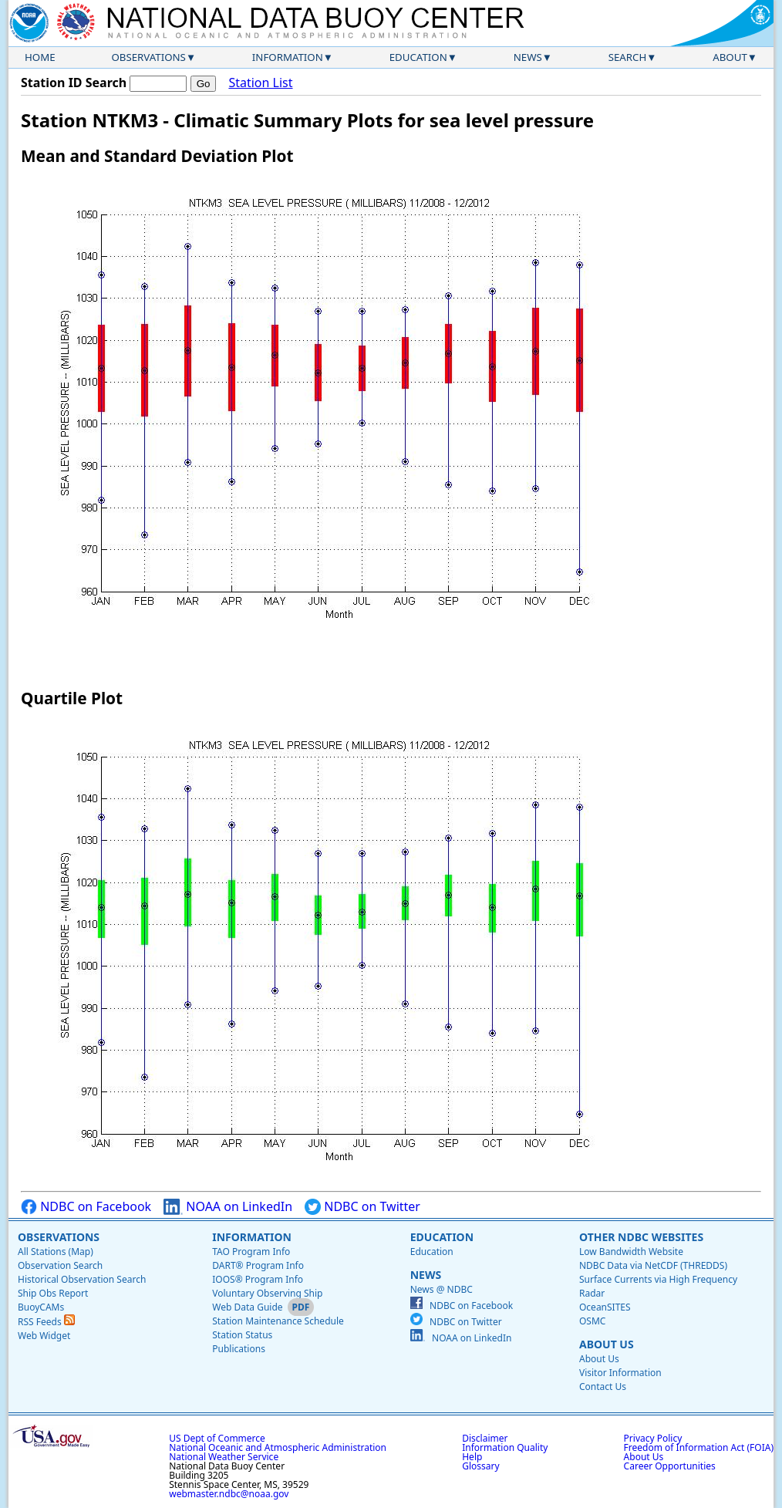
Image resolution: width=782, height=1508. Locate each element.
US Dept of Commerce (217, 1438)
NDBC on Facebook (86, 1207)
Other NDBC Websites (641, 1237)
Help (472, 1456)
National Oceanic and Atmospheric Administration (277, 1447)
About (730, 57)
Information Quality (505, 1447)
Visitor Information (620, 1372)
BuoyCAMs (41, 1307)
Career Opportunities (670, 1466)
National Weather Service (223, 1456)
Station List (260, 83)
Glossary (480, 1466)
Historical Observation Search (82, 1279)
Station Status (242, 1334)
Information (287, 57)
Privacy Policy (653, 1438)
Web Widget (44, 1335)
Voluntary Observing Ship (267, 1293)
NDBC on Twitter (362, 1207)
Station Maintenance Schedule (278, 1321)
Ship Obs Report (53, 1293)
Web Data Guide (247, 1307)
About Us (606, 1344)
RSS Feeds (46, 1321)
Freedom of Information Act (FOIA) (699, 1447)
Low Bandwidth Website (631, 1251)
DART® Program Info (258, 1265)
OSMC (592, 1321)
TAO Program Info (251, 1251)
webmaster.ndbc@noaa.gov (228, 1493)
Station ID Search (73, 82)
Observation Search (60, 1265)
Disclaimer (484, 1438)
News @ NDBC (441, 1289)
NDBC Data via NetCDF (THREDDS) (653, 1265)
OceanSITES (605, 1307)
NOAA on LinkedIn (227, 1207)
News (528, 57)
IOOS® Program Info (257, 1279)
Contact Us (602, 1386)
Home (40, 57)
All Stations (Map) (55, 1251)
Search (627, 57)
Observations (148, 57)
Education (418, 57)
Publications (238, 1348)
